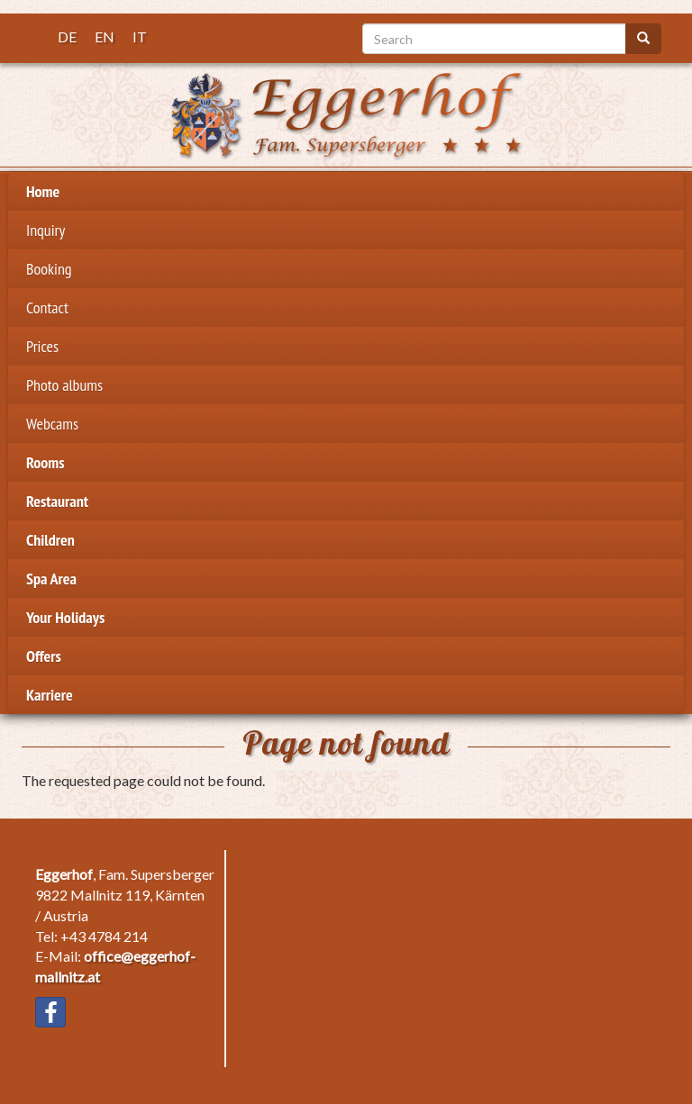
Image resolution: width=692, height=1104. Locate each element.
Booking (49, 268)
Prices (42, 346)
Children (50, 539)
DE (67, 36)
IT (139, 36)
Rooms (45, 462)
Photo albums (64, 385)
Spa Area (51, 578)
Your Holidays (65, 617)
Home (42, 191)
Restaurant (57, 501)
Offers (43, 656)
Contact (47, 307)
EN (104, 36)
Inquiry (45, 230)
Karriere (49, 694)
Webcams (52, 423)
